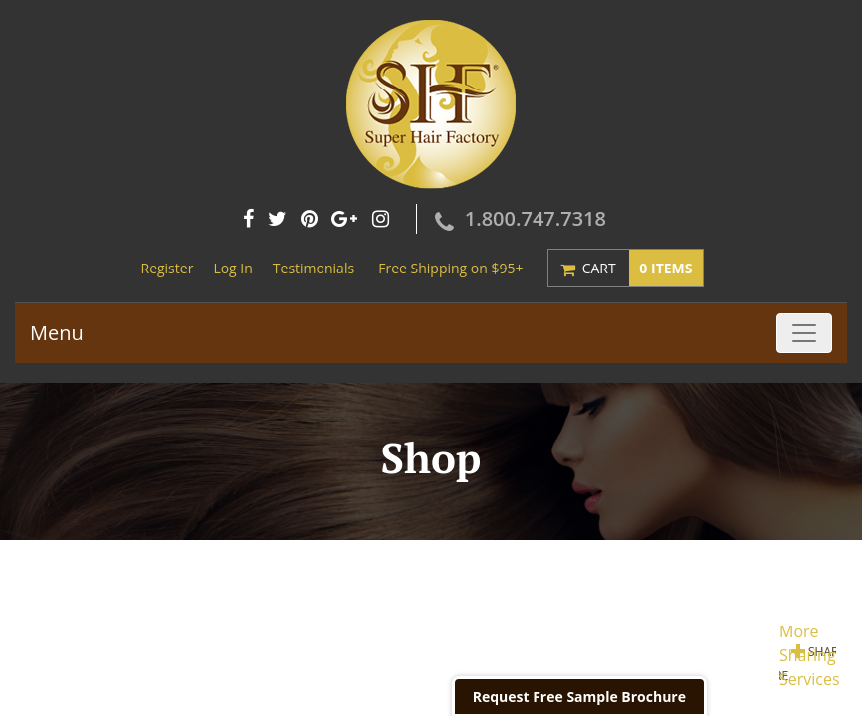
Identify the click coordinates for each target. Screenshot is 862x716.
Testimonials (313, 268)
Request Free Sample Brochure (579, 696)
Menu (57, 332)
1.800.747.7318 (535, 218)
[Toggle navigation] (804, 333)
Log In (232, 268)
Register (166, 268)
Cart (642, 268)
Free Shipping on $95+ (450, 268)
